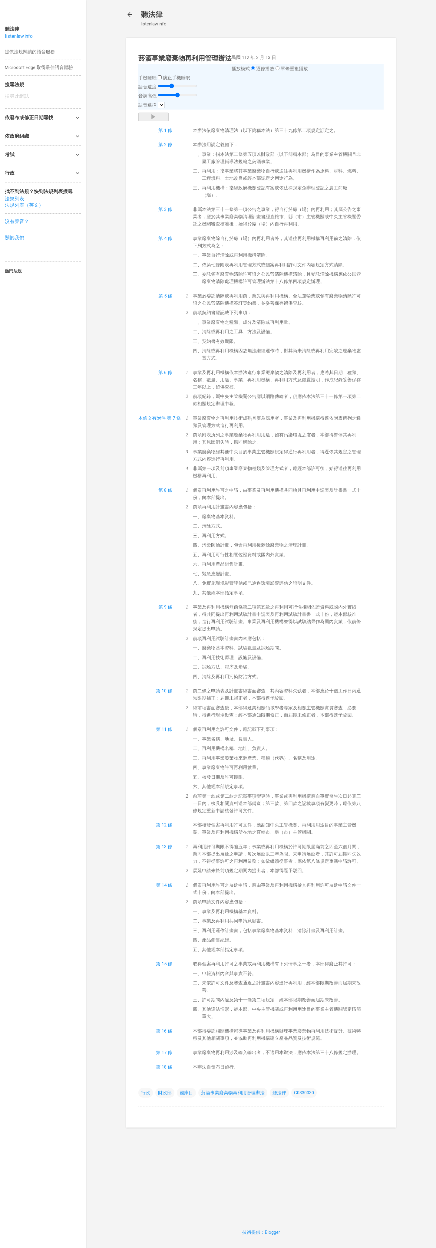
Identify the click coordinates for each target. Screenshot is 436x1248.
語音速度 (147, 87)
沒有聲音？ (17, 221)
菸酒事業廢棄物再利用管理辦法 (233, 1092)
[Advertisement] (261, 1174)
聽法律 (152, 14)
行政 (145, 1092)
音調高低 (147, 96)
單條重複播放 (294, 68)
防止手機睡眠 (176, 77)
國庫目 (186, 1092)
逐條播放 (265, 68)
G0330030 (304, 1092)
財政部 (165, 1092)
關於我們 (14, 238)
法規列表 (14, 199)
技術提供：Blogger (261, 1232)
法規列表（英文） (24, 205)
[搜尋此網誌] (43, 96)
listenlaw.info (19, 36)
